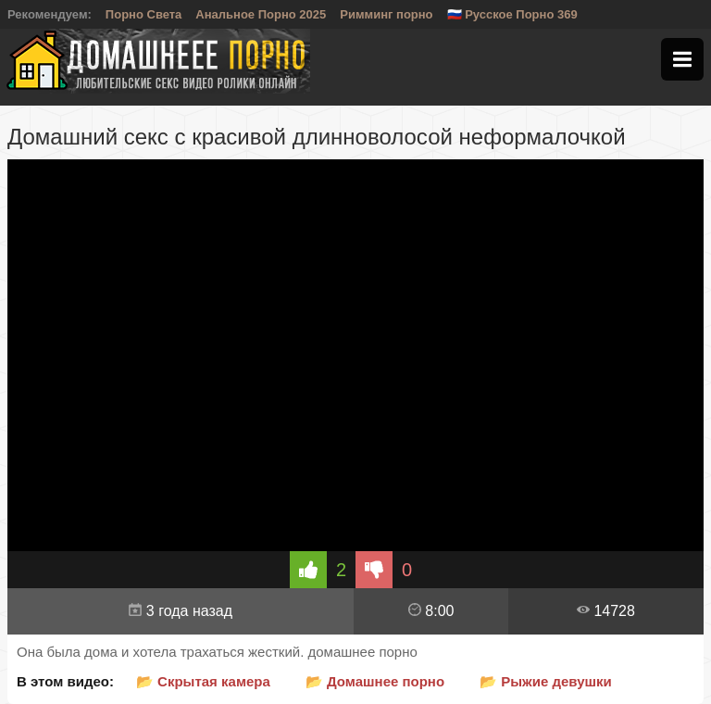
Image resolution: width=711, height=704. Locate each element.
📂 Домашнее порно (375, 681)
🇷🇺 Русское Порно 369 (512, 14)
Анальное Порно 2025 (260, 14)
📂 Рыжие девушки (546, 681)
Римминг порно (386, 14)
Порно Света (144, 14)
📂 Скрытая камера (203, 681)
